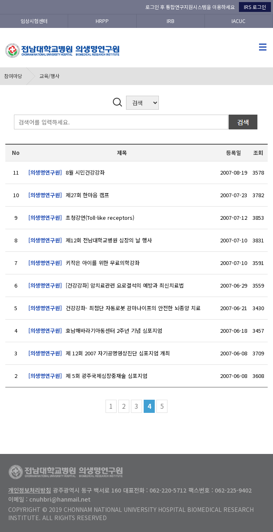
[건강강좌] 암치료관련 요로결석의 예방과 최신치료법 (106, 285)
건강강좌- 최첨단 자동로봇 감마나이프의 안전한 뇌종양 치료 (114, 308)
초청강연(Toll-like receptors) (81, 217)
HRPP (102, 20)
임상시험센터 (34, 20)
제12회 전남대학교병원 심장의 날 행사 (90, 240)
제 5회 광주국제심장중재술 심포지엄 (87, 376)
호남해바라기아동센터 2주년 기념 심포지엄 (95, 330)
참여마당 (13, 75)
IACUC (238, 20)
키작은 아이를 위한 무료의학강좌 (84, 263)
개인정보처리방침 (29, 490)
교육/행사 (49, 75)
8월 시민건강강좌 (66, 172)
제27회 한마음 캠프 (68, 195)
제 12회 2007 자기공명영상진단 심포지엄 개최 (99, 353)
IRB (170, 20)
